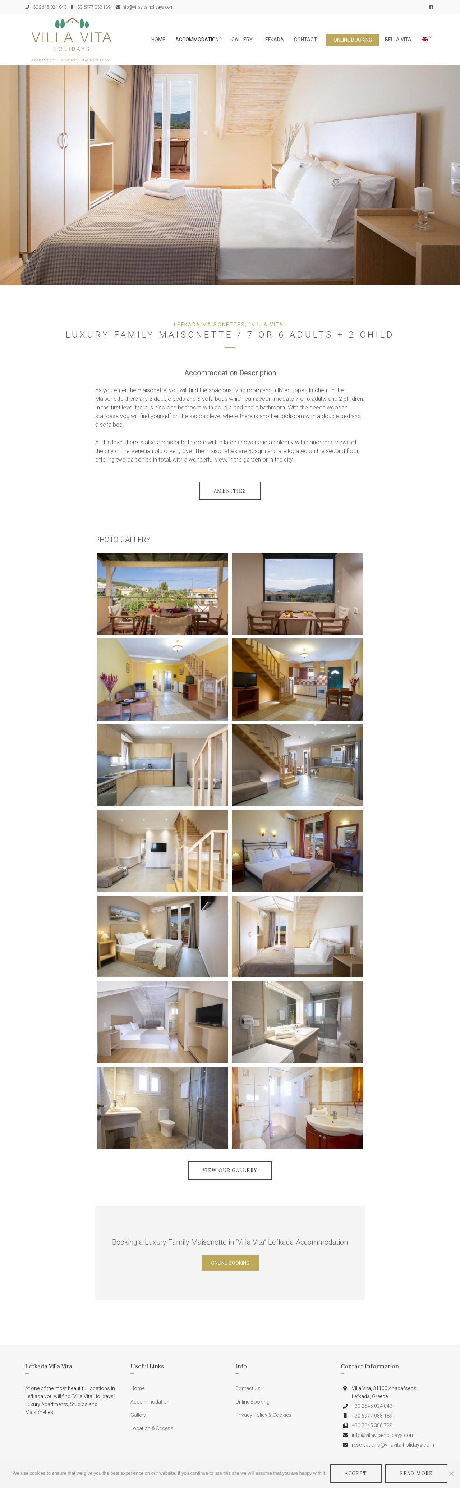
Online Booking (353, 40)
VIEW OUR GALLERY (230, 1170)
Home (158, 39)
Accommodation (197, 39)
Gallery (242, 39)
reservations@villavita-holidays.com (393, 1445)
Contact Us (248, 1388)
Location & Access (151, 1428)
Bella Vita (398, 39)
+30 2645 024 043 (48, 7)
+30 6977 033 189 (93, 7)
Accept (356, 1473)
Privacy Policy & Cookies (263, 1415)
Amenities (230, 491)
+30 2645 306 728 (372, 1425)
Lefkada (273, 39)
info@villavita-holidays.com (147, 7)
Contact (305, 39)
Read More (416, 1473)
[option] (230, 175)
